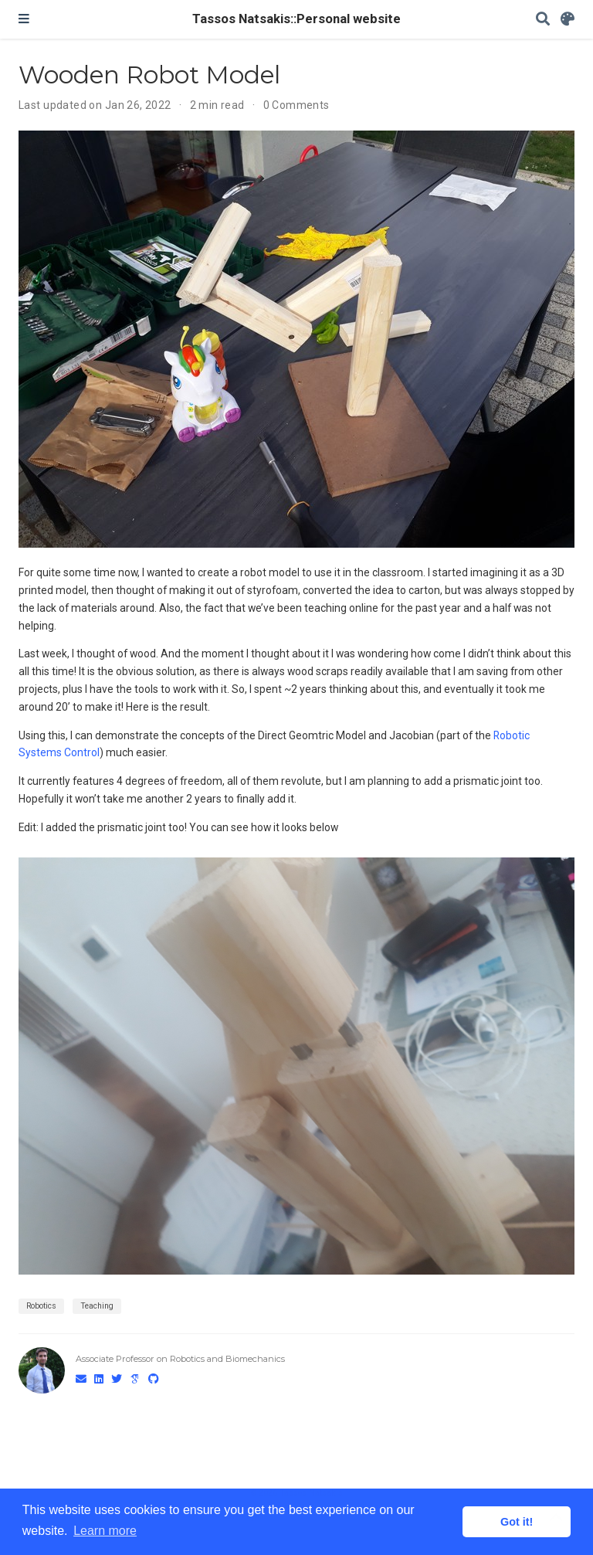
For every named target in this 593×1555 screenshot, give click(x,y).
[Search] (543, 20)
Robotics (41, 1306)
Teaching (97, 1306)
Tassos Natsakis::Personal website (296, 19)
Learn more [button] (105, 1530)
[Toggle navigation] (24, 19)
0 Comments (296, 105)
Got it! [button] (516, 1522)
